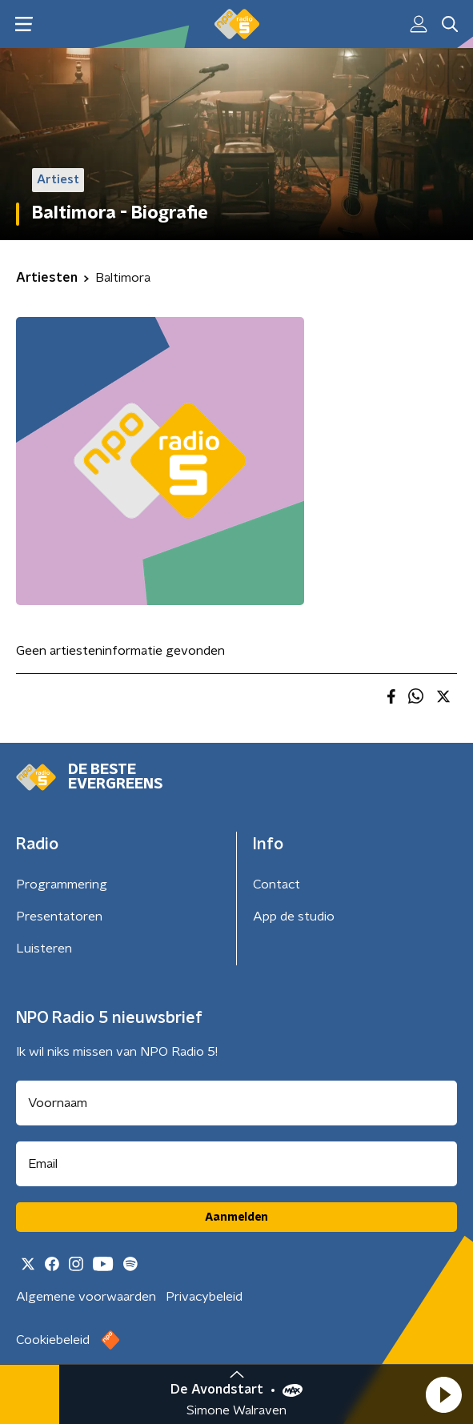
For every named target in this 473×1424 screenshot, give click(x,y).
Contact (276, 884)
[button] (443, 1394)
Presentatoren (59, 916)
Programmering (61, 884)
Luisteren (44, 948)
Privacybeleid (204, 1296)
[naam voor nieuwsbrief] (236, 1103)
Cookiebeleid (53, 1340)
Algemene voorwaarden (86, 1296)
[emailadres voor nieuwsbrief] (236, 1163)
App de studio (294, 916)
